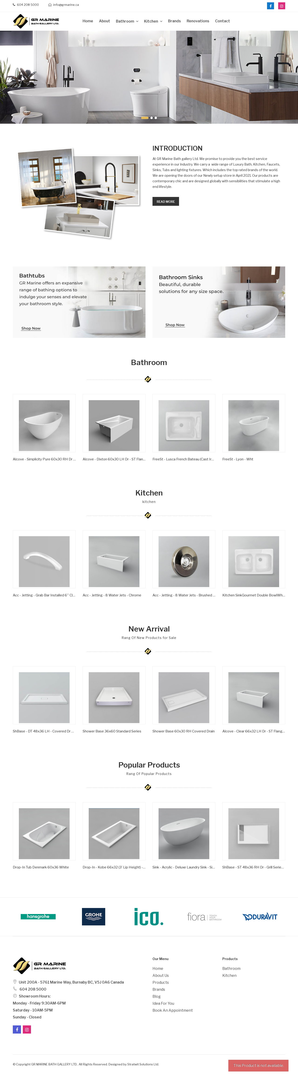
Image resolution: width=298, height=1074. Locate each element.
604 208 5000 (26, 5)
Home (88, 21)
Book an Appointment (172, 1010)
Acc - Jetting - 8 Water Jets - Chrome (112, 595)
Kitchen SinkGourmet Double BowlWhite (253, 595)
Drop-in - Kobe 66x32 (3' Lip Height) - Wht (114, 867)
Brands (174, 21)
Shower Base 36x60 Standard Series (112, 731)
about (104, 21)
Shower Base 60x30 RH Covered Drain (183, 731)
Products (160, 982)
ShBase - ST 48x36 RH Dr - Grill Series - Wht (253, 867)
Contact (222, 21)
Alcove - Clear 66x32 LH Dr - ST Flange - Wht (253, 731)
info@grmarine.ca (63, 5)
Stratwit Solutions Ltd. (143, 1064)
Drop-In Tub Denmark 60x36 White (41, 867)
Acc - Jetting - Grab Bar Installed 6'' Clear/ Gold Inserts (44, 595)
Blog (156, 996)
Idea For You (163, 1003)
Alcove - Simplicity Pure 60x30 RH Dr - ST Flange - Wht (44, 459)
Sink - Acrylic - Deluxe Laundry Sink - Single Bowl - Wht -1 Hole (183, 867)
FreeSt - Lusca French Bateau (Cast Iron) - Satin (183, 459)
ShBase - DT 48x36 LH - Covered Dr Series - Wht (44, 731)
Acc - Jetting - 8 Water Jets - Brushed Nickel (183, 595)
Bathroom (125, 21)
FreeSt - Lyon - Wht (237, 459)
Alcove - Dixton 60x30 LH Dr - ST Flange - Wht (114, 459)
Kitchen (151, 21)
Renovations (198, 21)
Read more (166, 201)
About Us (160, 975)
